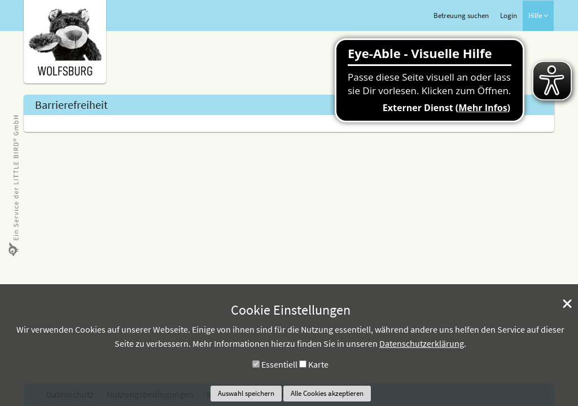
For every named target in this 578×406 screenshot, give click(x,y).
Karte (318, 364)
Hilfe (538, 15)
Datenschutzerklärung (421, 343)
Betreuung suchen (461, 15)
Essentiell (279, 364)
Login (508, 15)
